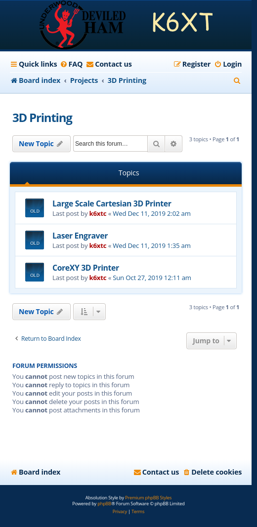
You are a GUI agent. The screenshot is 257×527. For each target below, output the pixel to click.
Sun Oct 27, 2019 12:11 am (152, 277)
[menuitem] (71, 64)
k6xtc (98, 213)
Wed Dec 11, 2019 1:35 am (152, 245)
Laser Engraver (80, 235)
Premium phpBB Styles (148, 498)
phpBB (104, 504)
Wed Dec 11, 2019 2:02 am (152, 213)
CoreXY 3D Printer (85, 267)
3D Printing (42, 117)
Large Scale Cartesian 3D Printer (111, 203)
